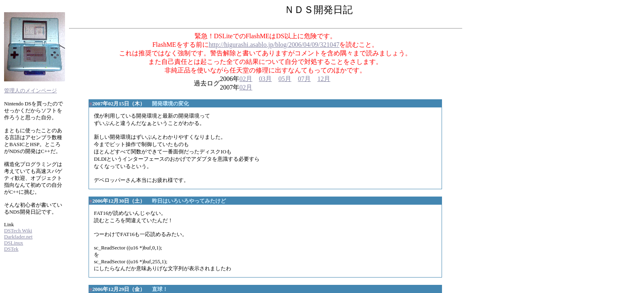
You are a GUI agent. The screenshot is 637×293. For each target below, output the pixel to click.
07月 (304, 78)
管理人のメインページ (30, 91)
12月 (323, 78)
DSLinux (13, 243)
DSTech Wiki (18, 231)
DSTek (11, 249)
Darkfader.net (18, 237)
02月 (245, 78)
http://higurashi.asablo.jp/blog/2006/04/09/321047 (274, 44)
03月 (265, 78)
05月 (284, 78)
